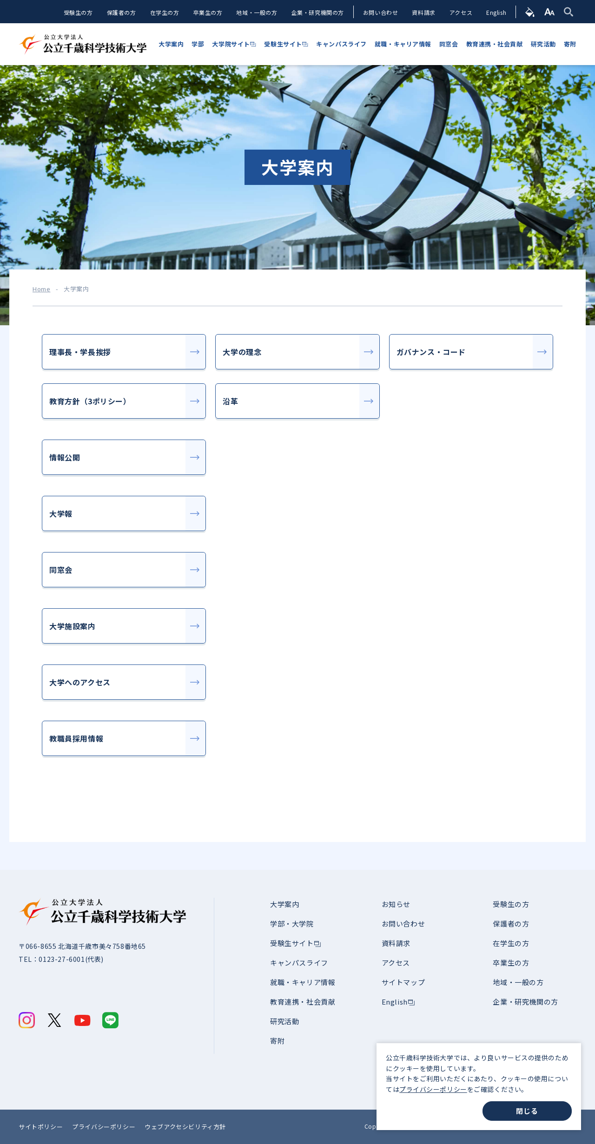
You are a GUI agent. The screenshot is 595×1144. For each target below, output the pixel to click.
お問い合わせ (380, 12)
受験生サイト (292, 943)
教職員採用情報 (76, 738)
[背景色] (530, 11)
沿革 (230, 401)
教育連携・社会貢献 (302, 1001)
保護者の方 (121, 12)
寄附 (277, 1040)
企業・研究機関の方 (317, 12)
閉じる (527, 1111)
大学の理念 (242, 351)
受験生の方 (78, 12)
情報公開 (64, 457)
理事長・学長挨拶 (80, 351)
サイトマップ (403, 982)
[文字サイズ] (550, 11)
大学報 (61, 513)
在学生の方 (164, 12)
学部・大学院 (292, 923)
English (496, 12)
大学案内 (284, 904)
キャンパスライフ (299, 962)
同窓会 (61, 569)
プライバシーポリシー (433, 1089)
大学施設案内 (72, 625)
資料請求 (423, 12)
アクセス (461, 12)
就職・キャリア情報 (302, 982)
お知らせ (396, 904)
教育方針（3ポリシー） (90, 401)
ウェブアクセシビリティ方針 (185, 1126)
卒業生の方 (207, 12)
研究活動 (284, 1021)
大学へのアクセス (80, 682)
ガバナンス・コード (431, 351)
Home (41, 289)
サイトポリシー (41, 1126)
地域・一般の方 (256, 12)
